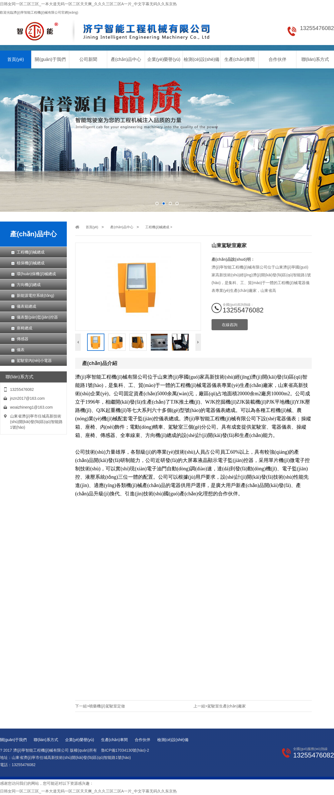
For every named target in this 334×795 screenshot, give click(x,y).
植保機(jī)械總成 (31, 263)
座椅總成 (24, 328)
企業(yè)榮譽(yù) (163, 59)
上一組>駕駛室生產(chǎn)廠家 (219, 706)
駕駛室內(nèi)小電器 (34, 360)
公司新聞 (88, 59)
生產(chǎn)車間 (239, 59)
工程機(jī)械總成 (31, 252)
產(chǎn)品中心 (126, 59)
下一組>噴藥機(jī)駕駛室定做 (100, 706)
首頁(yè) (15, 59)
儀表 (20, 349)
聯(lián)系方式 (315, 59)
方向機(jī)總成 (29, 284)
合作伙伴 (277, 59)
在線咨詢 (229, 324)
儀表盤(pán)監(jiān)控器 (37, 317)
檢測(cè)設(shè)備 (201, 59)
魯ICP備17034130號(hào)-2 (125, 750)
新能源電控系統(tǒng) (35, 295)
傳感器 (22, 339)
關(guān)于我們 (50, 59)
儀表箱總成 (26, 306)
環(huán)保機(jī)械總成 (36, 274)
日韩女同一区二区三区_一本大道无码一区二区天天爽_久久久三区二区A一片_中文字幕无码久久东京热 (88, 4)
